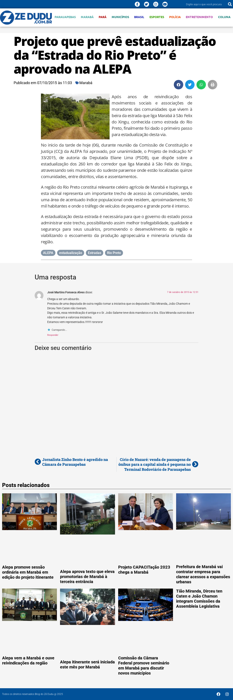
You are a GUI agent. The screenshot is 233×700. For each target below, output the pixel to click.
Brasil (139, 17)
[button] (178, 84)
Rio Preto (114, 253)
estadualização (70, 253)
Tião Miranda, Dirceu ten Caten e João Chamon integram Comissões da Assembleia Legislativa (199, 599)
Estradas (94, 253)
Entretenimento (199, 17)
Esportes (156, 17)
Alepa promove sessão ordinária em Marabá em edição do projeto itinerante (28, 572)
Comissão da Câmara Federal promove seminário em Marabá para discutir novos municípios (143, 665)
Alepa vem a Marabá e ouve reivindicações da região (28, 660)
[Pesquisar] (230, 4)
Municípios (120, 17)
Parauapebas (65, 17)
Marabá (87, 17)
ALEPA (48, 253)
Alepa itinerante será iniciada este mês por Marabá (87, 664)
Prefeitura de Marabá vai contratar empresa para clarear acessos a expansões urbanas (203, 574)
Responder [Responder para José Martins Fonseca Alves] (52, 335)
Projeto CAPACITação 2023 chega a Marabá (144, 570)
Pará (102, 17)
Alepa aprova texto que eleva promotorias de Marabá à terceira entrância (87, 576)
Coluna (224, 17)
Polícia (175, 17)
